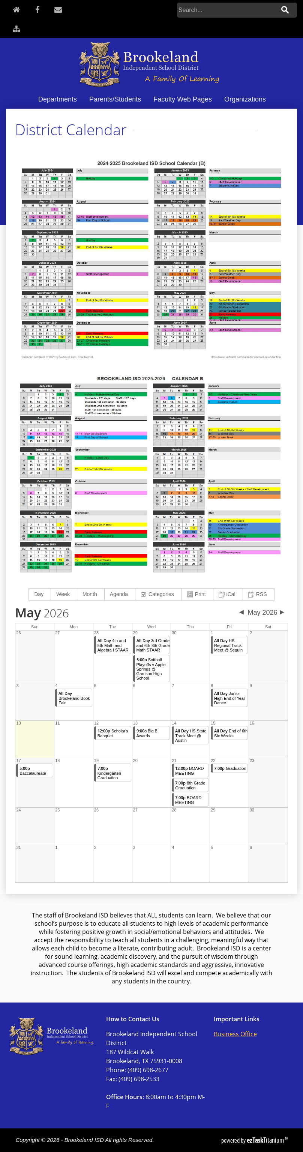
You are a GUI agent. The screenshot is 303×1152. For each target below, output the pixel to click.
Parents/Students (115, 99)
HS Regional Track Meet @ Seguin (228, 645)
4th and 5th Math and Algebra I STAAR (113, 645)
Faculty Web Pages (182, 99)
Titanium (266, 1140)
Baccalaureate (33, 770)
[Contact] (58, 9)
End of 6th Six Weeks (231, 733)
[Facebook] (37, 9)
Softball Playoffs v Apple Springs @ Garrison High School (151, 668)
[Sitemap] (16, 28)
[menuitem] (40, 594)
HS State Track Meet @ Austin (190, 736)
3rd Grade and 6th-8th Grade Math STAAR (153, 645)
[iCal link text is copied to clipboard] (228, 594)
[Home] (16, 9)
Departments (57, 99)
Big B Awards (147, 733)
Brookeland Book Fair (74, 698)
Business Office (235, 1034)
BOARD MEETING (189, 770)
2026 (42, 614)
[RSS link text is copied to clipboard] (258, 594)
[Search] (226, 10)
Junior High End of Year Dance (229, 698)
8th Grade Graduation (190, 785)
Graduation (230, 768)
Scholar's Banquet (113, 733)
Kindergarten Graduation (109, 773)
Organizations (245, 99)
